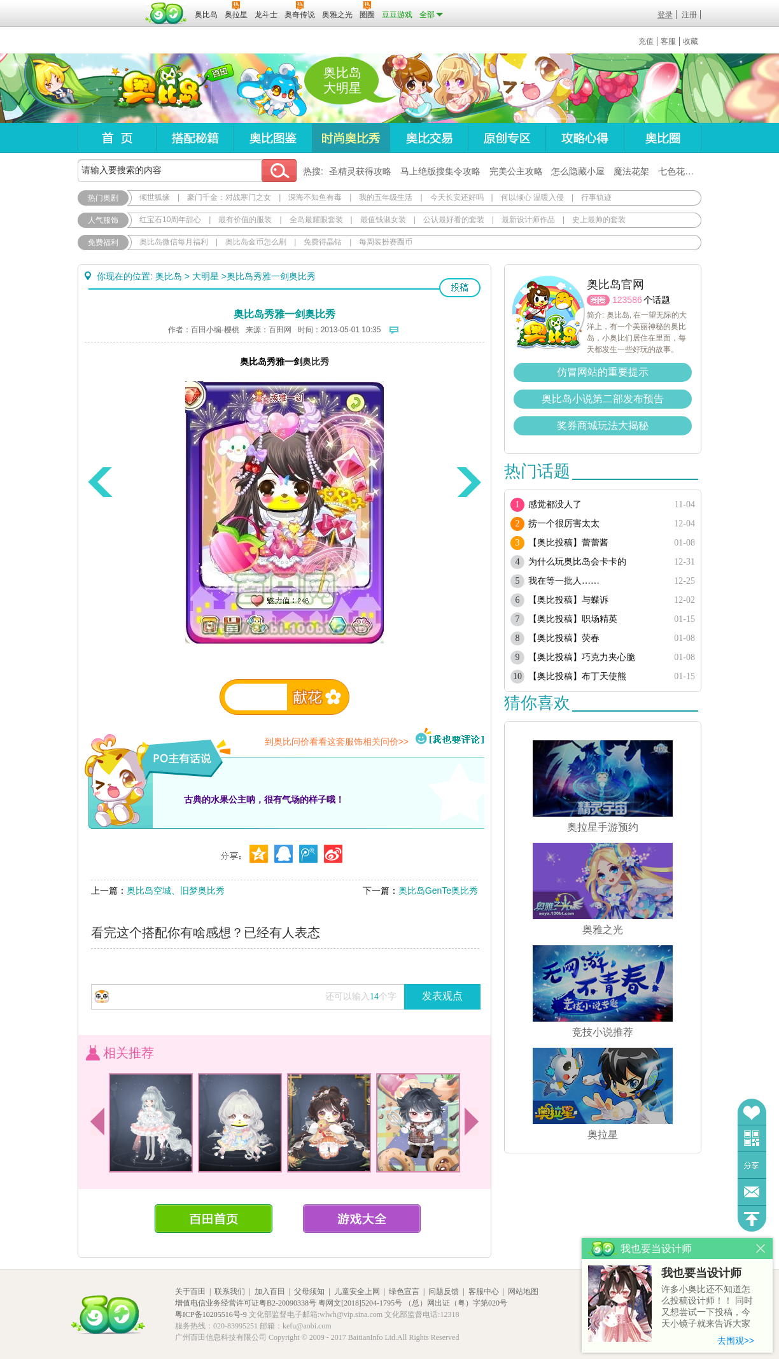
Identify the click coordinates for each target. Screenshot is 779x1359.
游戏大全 (362, 1218)
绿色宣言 (404, 1291)
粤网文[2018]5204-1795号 (360, 1303)
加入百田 (270, 1291)
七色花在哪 (680, 171)
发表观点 (442, 995)
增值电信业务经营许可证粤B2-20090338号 (245, 1303)
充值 (646, 41)
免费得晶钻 (323, 241)
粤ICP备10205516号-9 (211, 1314)
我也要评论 (450, 737)
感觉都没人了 (555, 504)
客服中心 (483, 1291)
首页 (117, 137)
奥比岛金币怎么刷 (255, 241)
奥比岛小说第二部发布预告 (603, 398)
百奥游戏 (109, 5)
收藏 (690, 41)
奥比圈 (662, 137)
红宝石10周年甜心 (170, 219)
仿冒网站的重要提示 (603, 372)
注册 (689, 14)
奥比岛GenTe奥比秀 (438, 890)
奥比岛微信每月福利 (173, 241)
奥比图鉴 (273, 137)
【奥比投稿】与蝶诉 (568, 600)
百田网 (166, 13)
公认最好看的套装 (453, 219)
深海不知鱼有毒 (315, 197)
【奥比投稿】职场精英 (572, 619)
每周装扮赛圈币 (385, 241)
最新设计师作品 (528, 219)
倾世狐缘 (154, 197)
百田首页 (213, 1218)
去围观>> (735, 1340)
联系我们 (229, 1291)
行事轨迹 (596, 197)
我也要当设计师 (701, 1273)
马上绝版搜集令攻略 (440, 171)
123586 (627, 300)
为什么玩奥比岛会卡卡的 (577, 562)
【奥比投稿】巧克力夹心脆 (581, 657)
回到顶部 (752, 1219)
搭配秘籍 (195, 137)
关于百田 (190, 1291)
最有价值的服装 (245, 219)
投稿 (460, 287)
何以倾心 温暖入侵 (532, 197)
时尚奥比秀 (351, 137)
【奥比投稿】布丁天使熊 (577, 676)
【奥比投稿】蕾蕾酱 (568, 542)
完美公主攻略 (516, 171)
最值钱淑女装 (383, 219)
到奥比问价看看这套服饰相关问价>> (337, 741)
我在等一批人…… (564, 581)
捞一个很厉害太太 (564, 523)
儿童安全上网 (357, 1291)
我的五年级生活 (385, 197)
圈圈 (598, 300)
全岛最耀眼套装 (316, 219)
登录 (665, 14)
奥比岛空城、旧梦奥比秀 (176, 890)
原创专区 (506, 137)
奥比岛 (157, 88)
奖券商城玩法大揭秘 (603, 425)
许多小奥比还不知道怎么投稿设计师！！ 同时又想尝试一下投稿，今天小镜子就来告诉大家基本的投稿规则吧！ (707, 1307)
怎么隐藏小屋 (578, 171)
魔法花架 (631, 171)
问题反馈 (752, 1192)
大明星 (205, 276)
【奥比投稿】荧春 (564, 638)
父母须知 (309, 1291)
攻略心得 (584, 137)
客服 (668, 41)
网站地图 (523, 1291)
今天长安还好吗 (457, 197)
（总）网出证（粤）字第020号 (455, 1303)
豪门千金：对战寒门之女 (229, 197)
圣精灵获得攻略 (360, 171)
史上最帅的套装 (599, 219)
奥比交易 (429, 137)
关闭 (760, 1248)
